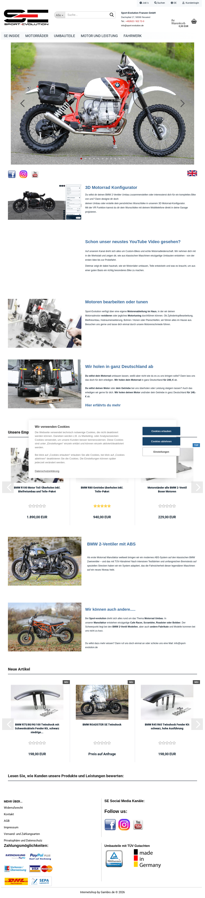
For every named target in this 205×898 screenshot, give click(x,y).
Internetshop (88, 893)
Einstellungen (151, 451)
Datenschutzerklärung (47, 470)
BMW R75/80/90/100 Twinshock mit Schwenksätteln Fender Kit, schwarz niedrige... (37, 729)
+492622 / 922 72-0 (135, 21)
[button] (173, 3)
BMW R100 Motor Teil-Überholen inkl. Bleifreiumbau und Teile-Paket (37, 490)
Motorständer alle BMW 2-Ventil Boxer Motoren (167, 490)
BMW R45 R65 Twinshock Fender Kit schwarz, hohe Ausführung (167, 727)
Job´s (144, 3)
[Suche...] (59, 14)
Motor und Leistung (99, 36)
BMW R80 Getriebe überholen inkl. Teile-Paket (102, 490)
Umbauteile (64, 36)
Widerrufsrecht (13, 808)
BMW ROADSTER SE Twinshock (102, 725)
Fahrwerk (133, 36)
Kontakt (9, 815)
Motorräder (36, 36)
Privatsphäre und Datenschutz (23, 841)
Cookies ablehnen (151, 441)
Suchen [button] (159, 3)
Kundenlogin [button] (190, 3)
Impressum (11, 828)
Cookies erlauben (151, 431)
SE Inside (12, 36)
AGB (6, 822)
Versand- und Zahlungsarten (22, 835)
